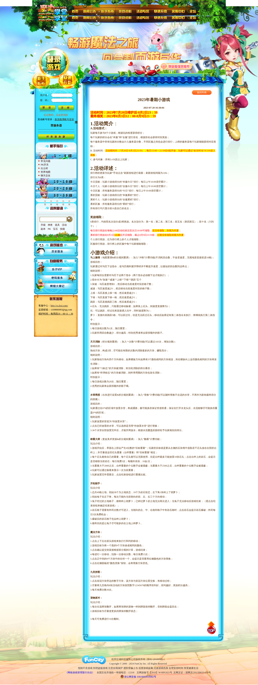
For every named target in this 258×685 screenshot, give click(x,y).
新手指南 (107, 10)
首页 (75, 10)
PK (49, 229)
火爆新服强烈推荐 (177, 66)
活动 (64, 225)
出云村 (44, 168)
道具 (57, 225)
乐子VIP (57, 269)
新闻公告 (89, 10)
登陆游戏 (54, 56)
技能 (62, 229)
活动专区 (143, 10)
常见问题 (45, 161)
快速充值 (160, 10)
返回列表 (202, 92)
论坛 (193, 10)
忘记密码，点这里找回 (56, 115)
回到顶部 (211, 627)
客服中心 (178, 10)
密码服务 (57, 277)
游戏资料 (125, 10)
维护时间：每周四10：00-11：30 (55, 313)
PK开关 (45, 164)
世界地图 (45, 172)
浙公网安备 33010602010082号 (138, 677)
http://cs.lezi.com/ (59, 305)
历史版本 (57, 251)
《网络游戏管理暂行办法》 (79, 672)
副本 (43, 229)
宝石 (55, 229)
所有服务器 (56, 138)
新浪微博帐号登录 (64, 119)
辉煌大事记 (57, 286)
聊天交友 (45, 175)
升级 (43, 225)
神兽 (50, 225)
